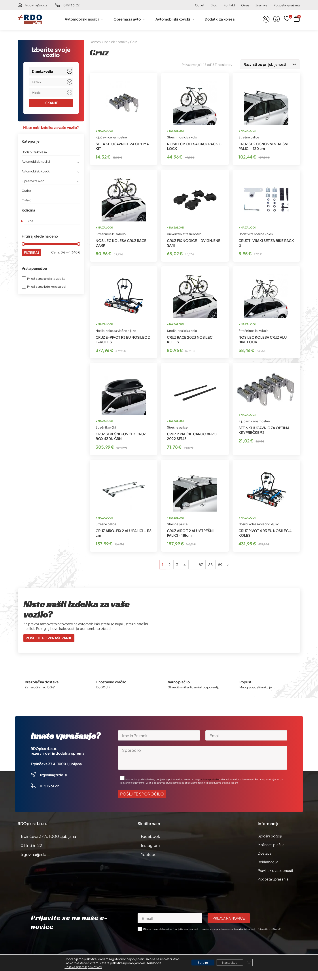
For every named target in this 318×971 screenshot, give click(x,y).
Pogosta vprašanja (287, 5)
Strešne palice (248, 136)
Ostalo (26, 200)
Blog (213, 5)
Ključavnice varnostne (111, 136)
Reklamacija (268, 861)
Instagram (150, 844)
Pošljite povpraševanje (49, 637)
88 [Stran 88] (210, 563)
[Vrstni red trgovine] (270, 63)
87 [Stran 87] (201, 563)
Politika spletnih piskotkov (81, 967)
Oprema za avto (130, 19)
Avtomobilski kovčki (175, 19)
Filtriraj (32, 252)
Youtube (149, 853)
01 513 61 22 (71, 5)
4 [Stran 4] (185, 563)
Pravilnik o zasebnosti (275, 869)
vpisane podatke (210, 778)
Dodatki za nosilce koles (255, 233)
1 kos (29, 221)
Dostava (264, 852)
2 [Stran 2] (169, 563)
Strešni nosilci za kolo (182, 136)
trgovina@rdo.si (36, 5)
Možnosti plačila (271, 843)
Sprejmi (202, 963)
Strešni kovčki (106, 426)
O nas (245, 5)
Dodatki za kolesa (220, 19)
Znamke (261, 5)
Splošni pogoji (270, 835)
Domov (95, 42)
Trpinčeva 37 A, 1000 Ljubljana (56, 763)
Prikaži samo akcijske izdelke (46, 279)
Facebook (150, 835)
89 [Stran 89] (220, 563)
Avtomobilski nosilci (84, 19)
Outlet (199, 5)
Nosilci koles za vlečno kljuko (116, 330)
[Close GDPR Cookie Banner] (250, 963)
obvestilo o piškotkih (269, 928)
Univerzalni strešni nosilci (184, 233)
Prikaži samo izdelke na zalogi (46, 286)
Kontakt (229, 5)
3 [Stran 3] (177, 563)
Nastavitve (230, 963)
